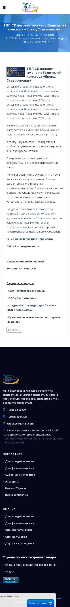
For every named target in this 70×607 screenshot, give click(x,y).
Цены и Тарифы (16, 488)
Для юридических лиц (20, 461)
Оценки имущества (19, 530)
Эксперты (12, 481)
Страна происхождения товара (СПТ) (30, 564)
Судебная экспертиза (20, 474)
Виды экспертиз (16, 495)
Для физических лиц (19, 468)
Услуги (9, 571)
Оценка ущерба (16, 536)
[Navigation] (4, 7)
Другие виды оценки (19, 543)
